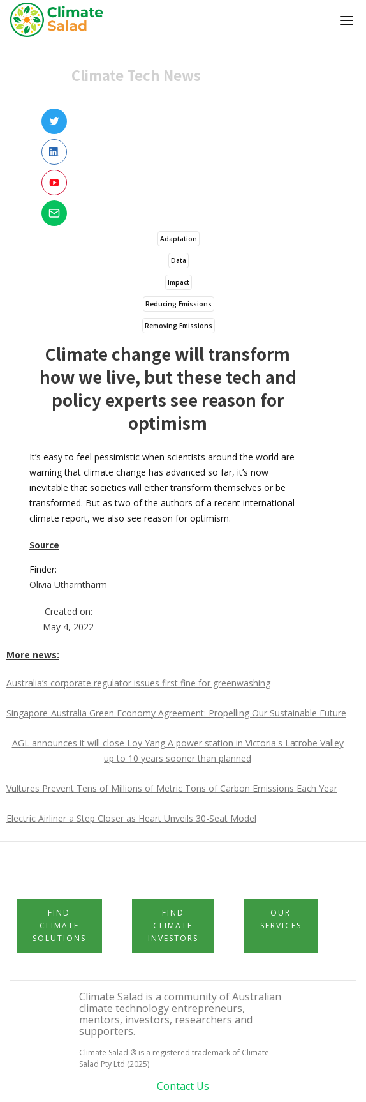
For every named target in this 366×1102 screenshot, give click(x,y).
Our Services (281, 919)
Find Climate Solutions (59, 925)
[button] (347, 20)
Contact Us (183, 1086)
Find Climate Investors (173, 925)
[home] (60, 20)
